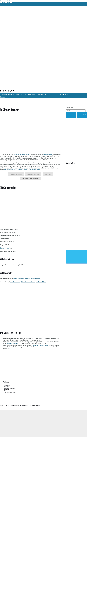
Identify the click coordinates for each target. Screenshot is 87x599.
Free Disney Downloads (10, 392)
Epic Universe (47, 155)
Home (1, 103)
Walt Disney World (7, 94)
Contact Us (7, 384)
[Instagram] (3, 91)
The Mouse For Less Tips (30, 178)
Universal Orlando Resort (9, 103)
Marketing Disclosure (9, 388)
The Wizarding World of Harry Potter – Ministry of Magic (22, 170)
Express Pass (4, 248)
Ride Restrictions (33, 174)
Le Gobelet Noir (41, 282)
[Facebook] (1, 91)
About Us (6, 382)
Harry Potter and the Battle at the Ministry (26, 279)
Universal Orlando (61, 94)
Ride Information (16, 174)
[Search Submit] (71, 115)
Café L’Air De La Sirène (28, 282)
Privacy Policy (7, 385)
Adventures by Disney (46, 94)
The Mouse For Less (12, 343)
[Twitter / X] (6, 91)
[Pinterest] (8, 91)
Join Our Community (9, 390)
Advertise (6, 389)
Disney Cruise (21, 94)
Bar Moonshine (15, 282)
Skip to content (5, 1)
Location (47, 174)
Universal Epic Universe (21, 103)
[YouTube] (13, 91)
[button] (2, 97)
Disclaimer (6, 386)
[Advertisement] (30, 363)
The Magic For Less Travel (40, 345)
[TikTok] (11, 91)
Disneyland (32, 94)
